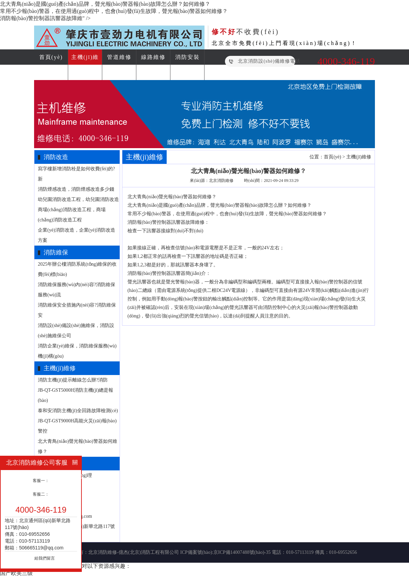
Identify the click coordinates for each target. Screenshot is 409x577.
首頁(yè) (51, 57)
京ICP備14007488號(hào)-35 (242, 552)
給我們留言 (44, 558)
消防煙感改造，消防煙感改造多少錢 (76, 189)
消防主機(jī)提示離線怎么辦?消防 (73, 380)
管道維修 (119, 57)
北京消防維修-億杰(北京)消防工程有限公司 (133, 552)
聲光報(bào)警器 (175, 196)
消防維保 (85, 72)
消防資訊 (153, 72)
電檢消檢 (119, 72)
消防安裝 (187, 57)
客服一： (41, 480)
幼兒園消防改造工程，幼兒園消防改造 (78, 199)
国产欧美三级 (16, 573)
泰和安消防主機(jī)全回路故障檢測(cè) (78, 410)
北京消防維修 (221, 180)
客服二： (41, 494)
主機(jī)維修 (358, 156)
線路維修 (153, 57)
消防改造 (51, 72)
